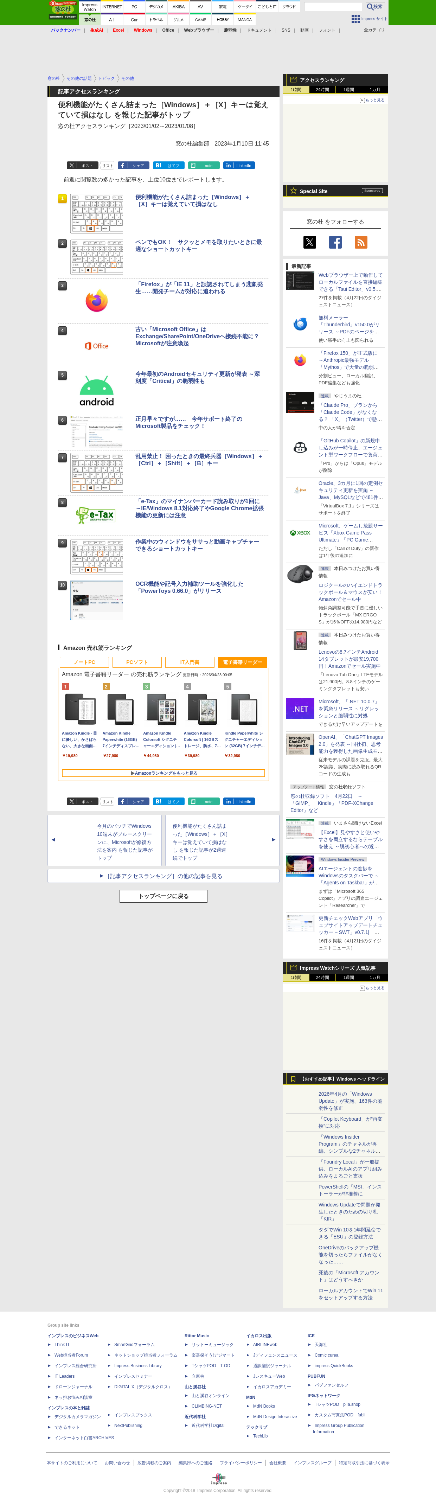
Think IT (62, 1344)
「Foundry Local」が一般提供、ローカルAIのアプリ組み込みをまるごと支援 (350, 1169)
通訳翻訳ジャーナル (272, 1365)
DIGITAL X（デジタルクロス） (143, 1386)
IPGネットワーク (324, 1395)
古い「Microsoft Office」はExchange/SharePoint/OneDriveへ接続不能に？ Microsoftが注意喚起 (197, 336)
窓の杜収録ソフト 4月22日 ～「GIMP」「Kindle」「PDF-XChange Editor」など (331, 803)
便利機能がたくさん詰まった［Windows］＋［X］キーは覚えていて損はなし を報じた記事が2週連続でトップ (201, 842)
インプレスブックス (133, 1415)
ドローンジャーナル (73, 1386)
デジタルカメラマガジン (77, 1416)
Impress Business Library (138, 1365)
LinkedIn (244, 166)
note (208, 166)
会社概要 (277, 1462)
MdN (250, 1397)
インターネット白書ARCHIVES (84, 1437)
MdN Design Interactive (275, 1416)
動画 (304, 30)
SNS (286, 30)
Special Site (314, 191)
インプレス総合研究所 (75, 1365)
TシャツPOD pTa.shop (337, 1404)
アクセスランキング (322, 80)
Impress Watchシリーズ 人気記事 (338, 968)
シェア (138, 166)
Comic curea (326, 1355)
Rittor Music (197, 1335)
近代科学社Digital (208, 1425)
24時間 (322, 89)
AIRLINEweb (265, 1344)
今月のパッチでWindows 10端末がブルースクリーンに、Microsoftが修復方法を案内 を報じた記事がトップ (125, 842)
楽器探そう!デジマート (213, 1355)
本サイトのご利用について (72, 1462)
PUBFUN (316, 1376)
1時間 (296, 89)
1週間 (349, 89)
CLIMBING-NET (207, 1406)
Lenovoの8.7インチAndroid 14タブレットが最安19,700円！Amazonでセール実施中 (350, 659)
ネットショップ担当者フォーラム (146, 1355)
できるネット (67, 1427)
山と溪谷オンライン (211, 1395)
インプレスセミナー (133, 1376)
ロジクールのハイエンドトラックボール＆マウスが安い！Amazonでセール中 (351, 592)
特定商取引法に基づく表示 (364, 1462)
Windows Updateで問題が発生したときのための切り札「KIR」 (349, 1212)
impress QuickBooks (334, 1365)
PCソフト (137, 662)
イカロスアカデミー (272, 1386)
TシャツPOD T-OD (211, 1365)
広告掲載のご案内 (154, 1462)
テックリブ (256, 1427)
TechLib (260, 1436)
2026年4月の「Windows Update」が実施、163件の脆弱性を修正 (350, 1101)
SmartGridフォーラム (134, 1344)
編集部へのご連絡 (195, 1462)
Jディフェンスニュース (275, 1355)
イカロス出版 (258, 1335)
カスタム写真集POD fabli (340, 1415)
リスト (108, 166)
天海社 (321, 1344)
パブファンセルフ (331, 1385)
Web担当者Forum (71, 1355)
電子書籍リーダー (242, 662)
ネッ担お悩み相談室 (73, 1397)
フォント (327, 30)
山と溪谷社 (195, 1386)
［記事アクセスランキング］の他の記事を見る (163, 876)
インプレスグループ (313, 1462)
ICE (311, 1335)
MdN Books (264, 1406)
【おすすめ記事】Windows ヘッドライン (342, 1079)
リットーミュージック (213, 1344)
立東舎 (198, 1376)
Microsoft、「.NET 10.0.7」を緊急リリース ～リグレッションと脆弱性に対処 (349, 708)
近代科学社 (195, 1416)
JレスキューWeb (269, 1376)
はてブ (173, 166)
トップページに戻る (163, 896)
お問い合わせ (117, 1462)
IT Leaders (64, 1376)
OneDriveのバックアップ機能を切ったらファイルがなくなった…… (351, 1254)
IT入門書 (189, 662)
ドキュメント (259, 30)
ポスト (87, 166)
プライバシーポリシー (241, 1462)
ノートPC (84, 662)
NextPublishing (128, 1425)
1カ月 (375, 89)
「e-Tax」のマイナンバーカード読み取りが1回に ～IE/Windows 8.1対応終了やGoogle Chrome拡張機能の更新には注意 (199, 508)
